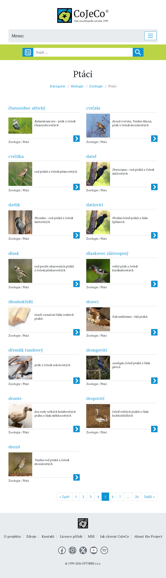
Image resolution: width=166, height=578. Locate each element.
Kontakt (48, 536)
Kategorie (57, 86)
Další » (149, 496)
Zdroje (31, 536)
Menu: (18, 36)
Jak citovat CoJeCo (114, 536)
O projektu (12, 536)
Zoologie (96, 86)
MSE (91, 536)
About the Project (148, 536)
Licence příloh (71, 536)
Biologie (77, 86)
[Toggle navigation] (150, 35)
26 (137, 496)
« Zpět (64, 496)
